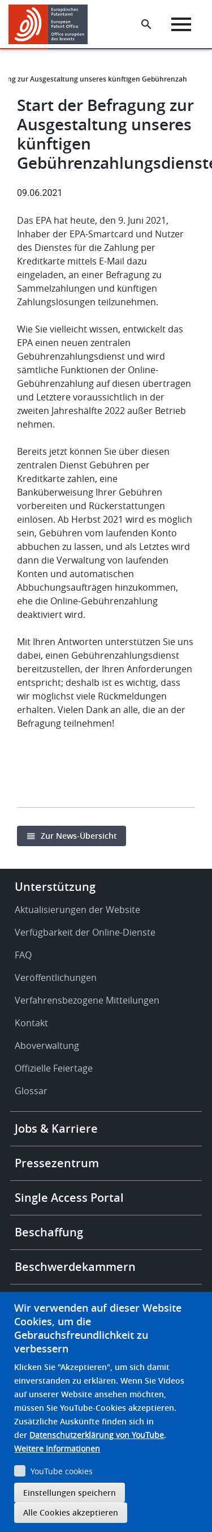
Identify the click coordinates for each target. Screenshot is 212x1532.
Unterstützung (55, 886)
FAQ (23, 955)
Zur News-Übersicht (79, 835)
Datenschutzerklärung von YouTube (96, 1434)
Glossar (31, 1091)
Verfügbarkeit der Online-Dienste (85, 932)
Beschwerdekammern (75, 1266)
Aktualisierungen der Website (77, 909)
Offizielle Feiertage (54, 1068)
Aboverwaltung (47, 1045)
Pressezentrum (57, 1163)
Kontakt (31, 1023)
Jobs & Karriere (56, 1128)
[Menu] (181, 24)
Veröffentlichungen (56, 977)
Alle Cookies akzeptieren (70, 1512)
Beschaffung (49, 1232)
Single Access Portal (69, 1197)
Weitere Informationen (57, 1448)
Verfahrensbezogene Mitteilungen (87, 1000)
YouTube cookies (62, 1471)
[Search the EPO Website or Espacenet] (146, 24)
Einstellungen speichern (69, 1492)
